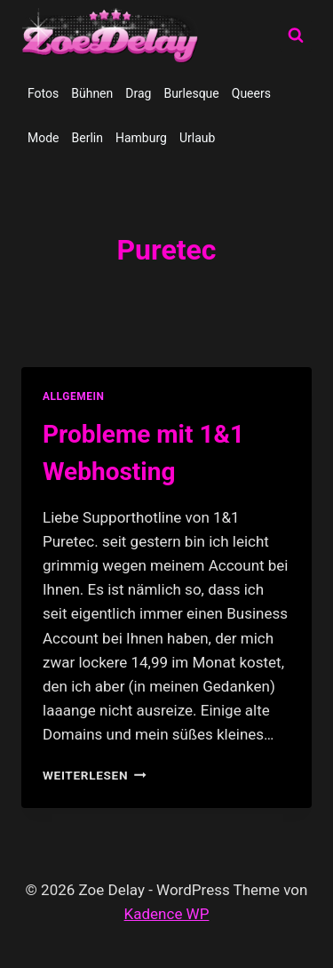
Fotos (43, 93)
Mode (43, 138)
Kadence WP (167, 914)
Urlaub (197, 138)
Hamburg (141, 138)
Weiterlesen (95, 775)
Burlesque (190, 93)
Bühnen (92, 93)
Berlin (87, 138)
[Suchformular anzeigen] (296, 36)
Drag (138, 93)
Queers (251, 93)
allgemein (74, 396)
